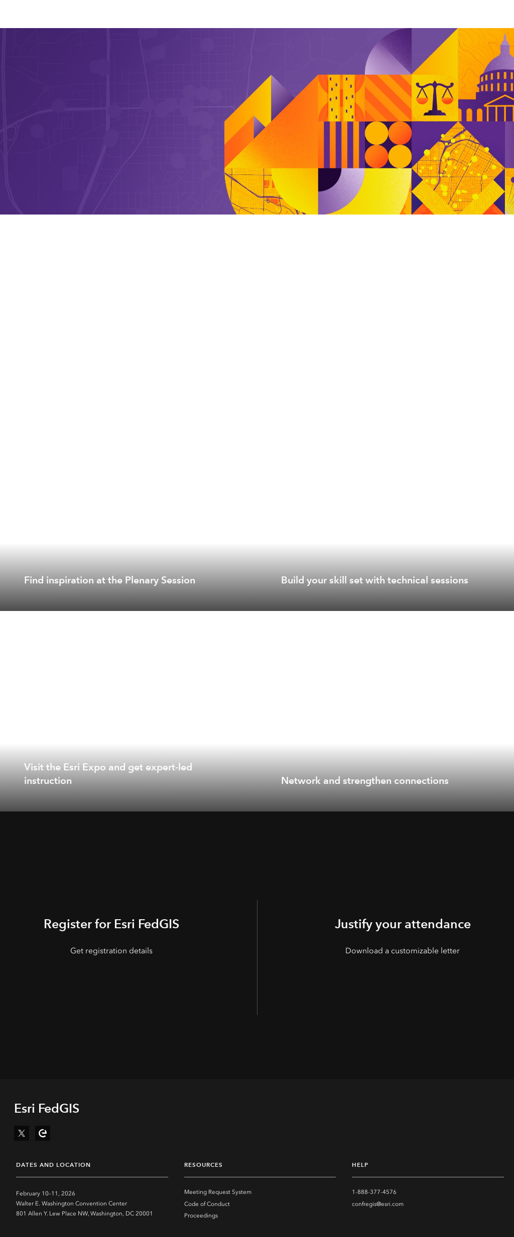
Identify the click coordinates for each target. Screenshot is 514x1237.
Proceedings (201, 1215)
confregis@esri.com (378, 1203)
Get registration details (111, 950)
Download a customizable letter (402, 950)
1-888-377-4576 (374, 1191)
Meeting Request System (217, 1191)
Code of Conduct (207, 1203)
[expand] (242, 596)
